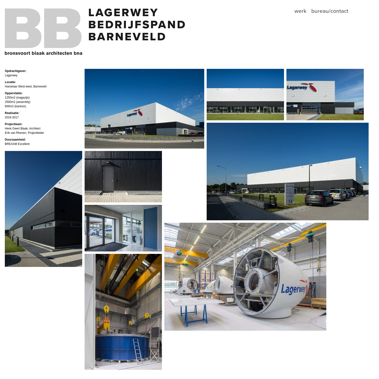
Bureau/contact (329, 11)
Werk (300, 11)
